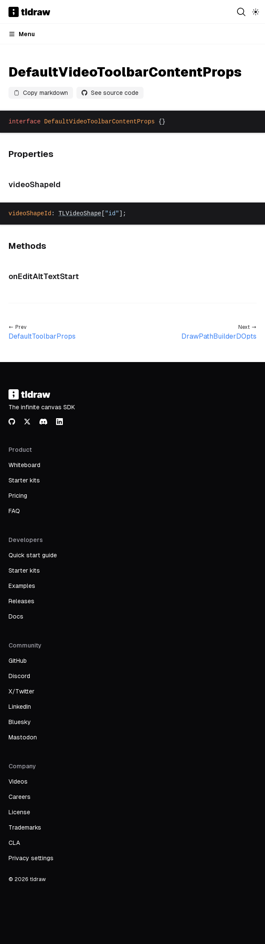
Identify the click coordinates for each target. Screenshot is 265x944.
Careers (19, 796)
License (19, 812)
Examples (21, 585)
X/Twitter (21, 691)
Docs (15, 616)
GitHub (17, 660)
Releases (21, 601)
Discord (19, 676)
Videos (18, 781)
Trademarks (24, 827)
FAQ (14, 511)
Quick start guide (32, 555)
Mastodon (22, 737)
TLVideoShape (80, 213)
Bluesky (19, 722)
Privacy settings (31, 858)
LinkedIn (19, 706)
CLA (14, 842)
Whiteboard (24, 465)
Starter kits (24, 480)
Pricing (17, 495)
